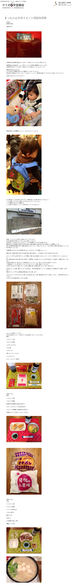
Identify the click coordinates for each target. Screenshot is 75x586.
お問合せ (69, 11)
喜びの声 (48, 11)
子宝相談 (16, 11)
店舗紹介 (58, 11)
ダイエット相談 (27, 11)
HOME (5, 11)
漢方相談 (37, 11)
